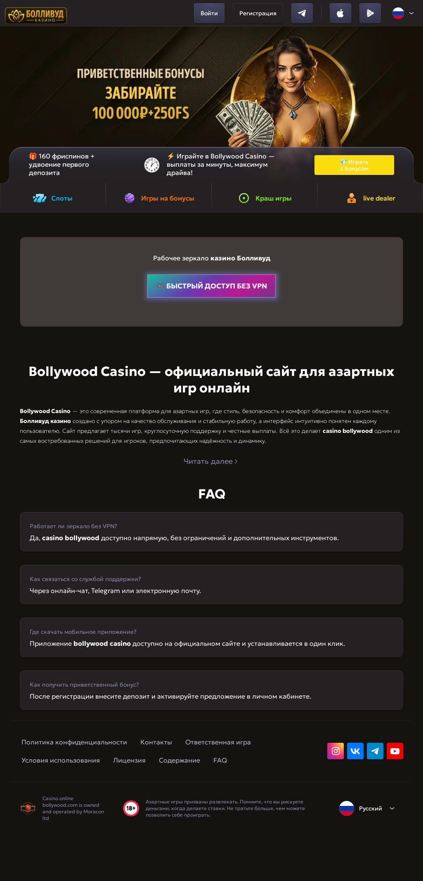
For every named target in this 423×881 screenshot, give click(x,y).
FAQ (220, 760)
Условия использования (60, 760)
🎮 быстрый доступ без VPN (211, 286)
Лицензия (129, 760)
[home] (36, 13)
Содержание (179, 760)
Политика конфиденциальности (74, 742)
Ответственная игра (218, 742)
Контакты (156, 742)
